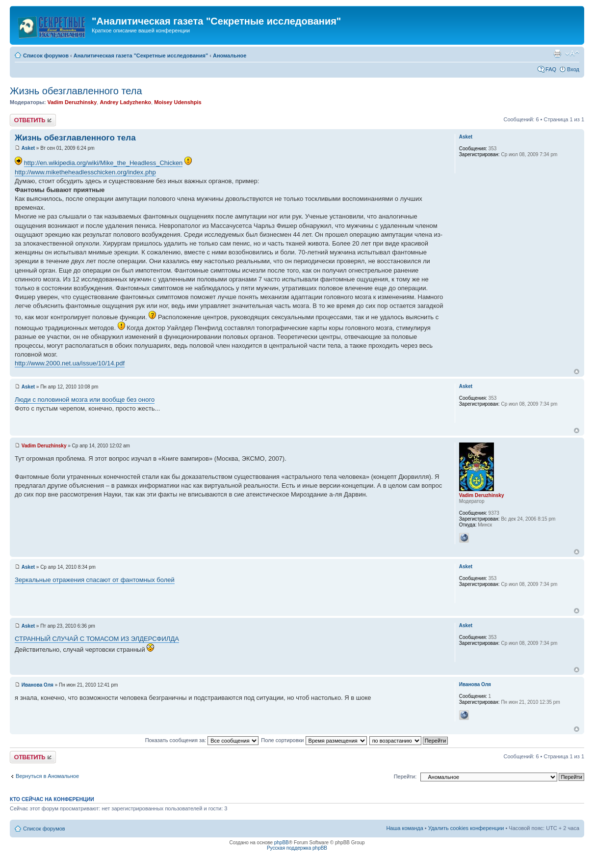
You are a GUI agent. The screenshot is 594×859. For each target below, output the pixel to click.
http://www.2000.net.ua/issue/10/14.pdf (70, 363)
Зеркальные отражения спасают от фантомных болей (95, 579)
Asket (28, 148)
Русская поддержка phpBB (297, 848)
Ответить (33, 120)
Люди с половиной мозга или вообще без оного (85, 399)
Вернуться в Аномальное (47, 776)
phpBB (281, 842)
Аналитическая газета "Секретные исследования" (141, 55)
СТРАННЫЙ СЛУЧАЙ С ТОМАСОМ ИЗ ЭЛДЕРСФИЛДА (97, 638)
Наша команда (404, 828)
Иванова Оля (37, 685)
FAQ (550, 69)
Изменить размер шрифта (572, 53)
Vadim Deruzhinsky (72, 102)
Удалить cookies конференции (466, 828)
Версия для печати (557, 53)
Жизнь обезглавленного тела (76, 90)
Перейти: (405, 776)
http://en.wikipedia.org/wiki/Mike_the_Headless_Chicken (103, 162)
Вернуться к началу (576, 371)
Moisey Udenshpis (178, 102)
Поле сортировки (313, 740)
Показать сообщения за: (202, 740)
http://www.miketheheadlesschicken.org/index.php (85, 172)
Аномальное (230, 55)
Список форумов (46, 55)
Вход (573, 69)
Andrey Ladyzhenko (125, 102)
